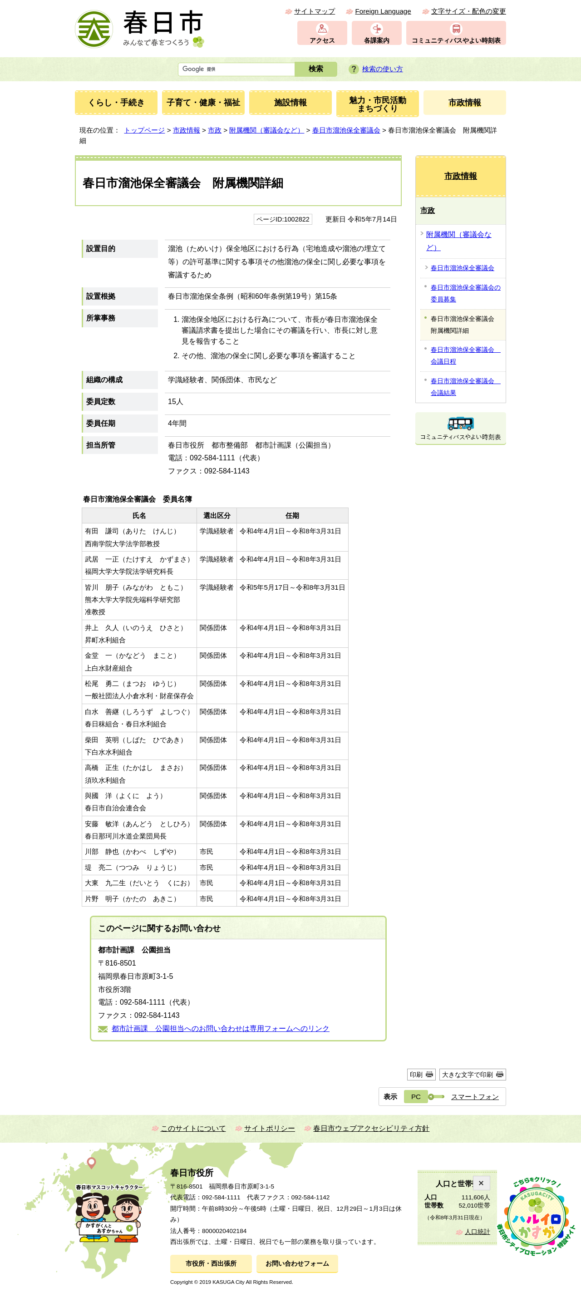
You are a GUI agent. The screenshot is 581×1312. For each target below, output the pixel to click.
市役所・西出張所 (211, 1263)
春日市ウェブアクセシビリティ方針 (371, 1128)
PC (416, 1096)
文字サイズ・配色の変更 (468, 11)
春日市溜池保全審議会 (346, 130)
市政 (215, 130)
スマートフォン (475, 1096)
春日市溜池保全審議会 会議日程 (466, 355)
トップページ (144, 130)
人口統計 (477, 1231)
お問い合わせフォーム (297, 1263)
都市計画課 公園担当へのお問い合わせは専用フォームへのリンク (221, 1028)
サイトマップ (314, 11)
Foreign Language (383, 11)
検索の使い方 (382, 69)
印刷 (416, 1074)
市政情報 (186, 130)
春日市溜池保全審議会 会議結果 (466, 386)
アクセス (322, 40)
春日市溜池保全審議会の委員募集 (466, 293)
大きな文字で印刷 (467, 1074)
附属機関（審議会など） (266, 130)
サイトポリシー (269, 1128)
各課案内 (376, 40)
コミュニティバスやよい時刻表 (456, 40)
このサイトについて (193, 1128)
